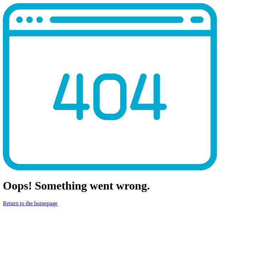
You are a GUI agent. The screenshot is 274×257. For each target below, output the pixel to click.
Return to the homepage (30, 203)
